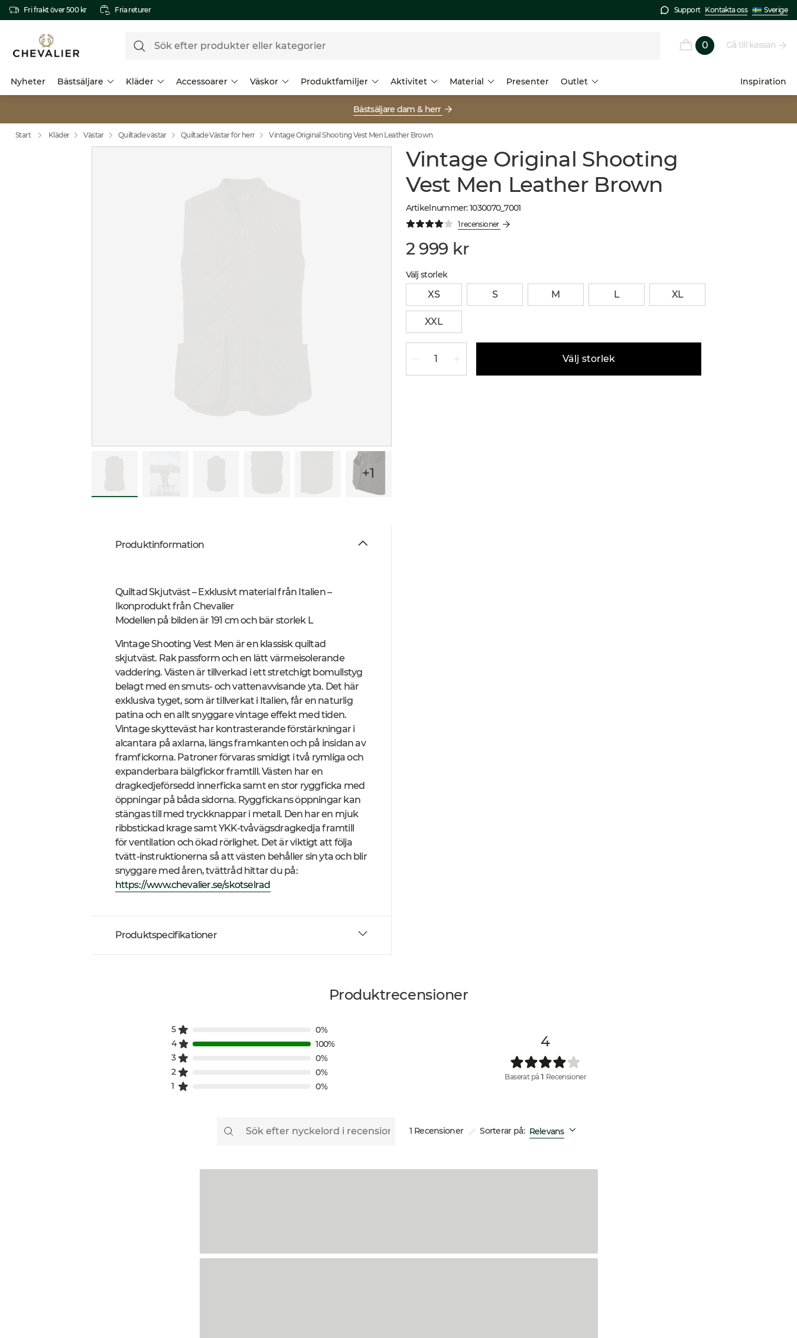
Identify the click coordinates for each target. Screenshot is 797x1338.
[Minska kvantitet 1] (415, 359)
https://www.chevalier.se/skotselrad (193, 884)
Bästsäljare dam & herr (398, 109)
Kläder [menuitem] (145, 81)
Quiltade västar (142, 134)
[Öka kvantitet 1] (456, 359)
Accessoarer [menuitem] (207, 81)
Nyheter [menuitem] (28, 81)
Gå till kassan (751, 45)
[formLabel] (392, 46)
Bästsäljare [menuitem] (85, 81)
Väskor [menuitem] (269, 81)
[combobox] (555, 1131)
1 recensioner (479, 224)
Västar (93, 134)
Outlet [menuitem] (579, 81)
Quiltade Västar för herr (218, 134)
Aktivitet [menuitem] (414, 81)
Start (31, 135)
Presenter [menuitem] (527, 81)
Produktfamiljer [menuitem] (340, 81)
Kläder (58, 134)
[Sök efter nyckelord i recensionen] (306, 1131)
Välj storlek (588, 359)
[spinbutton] (436, 359)
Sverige (770, 10)
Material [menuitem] (472, 81)
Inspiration (763, 81)
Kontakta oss (726, 9)
